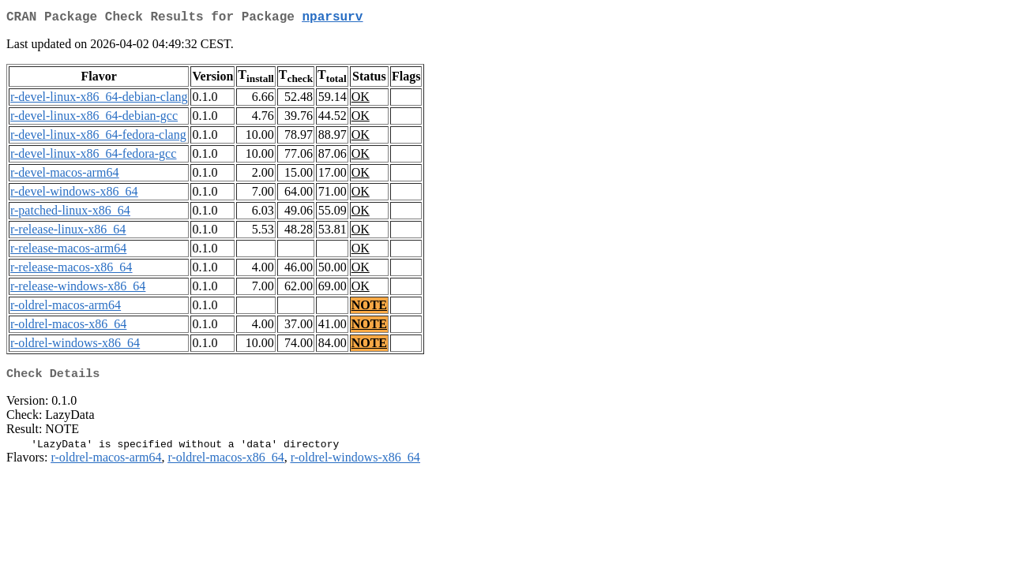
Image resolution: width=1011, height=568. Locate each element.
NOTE (369, 308)
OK (360, 99)
